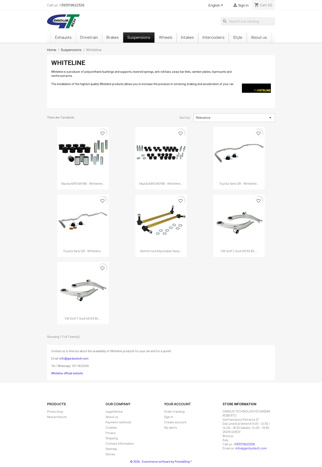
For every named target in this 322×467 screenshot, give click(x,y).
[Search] (248, 21)
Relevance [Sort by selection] (234, 117)
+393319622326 (71, 5)
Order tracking (174, 411)
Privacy (111, 433)
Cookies (111, 427)
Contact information (120, 443)
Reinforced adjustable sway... (161, 251)
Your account (177, 404)
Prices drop (55, 411)
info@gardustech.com (74, 358)
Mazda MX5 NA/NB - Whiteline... (83, 184)
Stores (110, 454)
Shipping (112, 438)
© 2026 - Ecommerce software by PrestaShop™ (161, 461)
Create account (175, 422)
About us (112, 417)
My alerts (170, 427)
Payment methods (118, 422)
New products (57, 417)
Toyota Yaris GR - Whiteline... (239, 184)
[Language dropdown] (216, 5)
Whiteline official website (67, 373)
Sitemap (111, 449)
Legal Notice (114, 411)
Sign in (168, 417)
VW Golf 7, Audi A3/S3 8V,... (239, 251)
